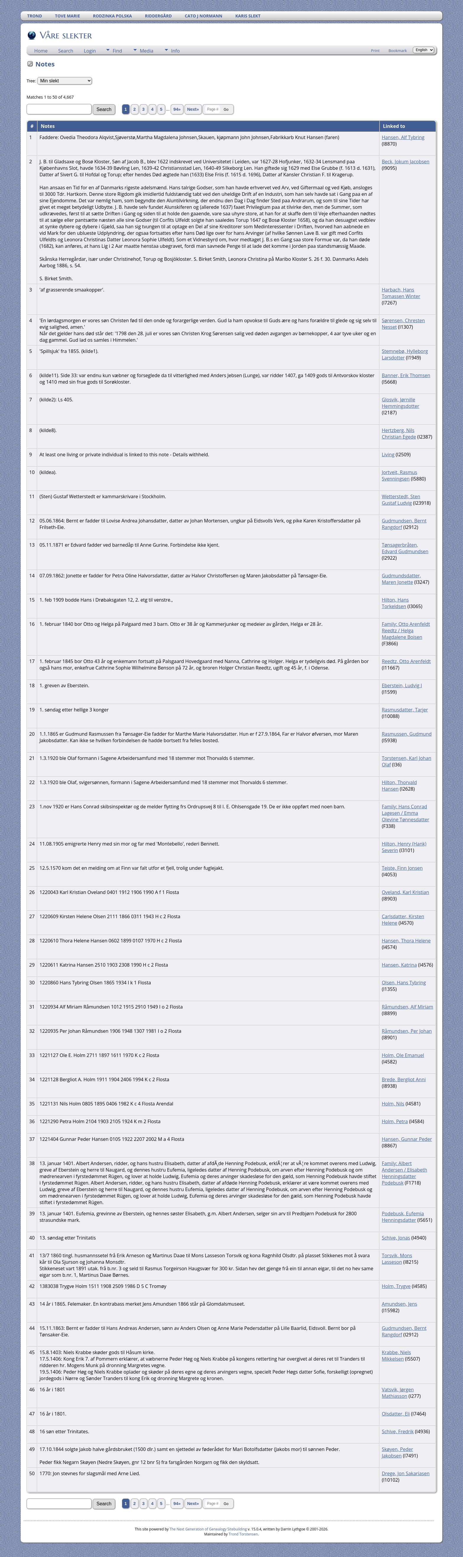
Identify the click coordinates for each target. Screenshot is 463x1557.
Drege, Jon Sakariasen (406, 1473)
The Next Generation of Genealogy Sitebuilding (208, 1529)
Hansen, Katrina (399, 965)
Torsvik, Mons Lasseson (397, 1258)
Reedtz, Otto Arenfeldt (406, 661)
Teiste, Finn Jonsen (402, 868)
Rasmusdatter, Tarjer (405, 709)
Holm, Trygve (396, 1286)
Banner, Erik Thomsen (406, 375)
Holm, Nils (393, 1103)
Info (175, 51)
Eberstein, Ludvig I (402, 685)
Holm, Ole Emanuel (403, 1055)
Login (90, 51)
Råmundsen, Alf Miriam (407, 1007)
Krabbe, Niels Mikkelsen (396, 1355)
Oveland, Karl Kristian (405, 892)
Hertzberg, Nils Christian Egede (399, 433)
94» (176, 109)
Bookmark (398, 50)
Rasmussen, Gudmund (407, 734)
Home (41, 51)
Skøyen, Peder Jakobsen (397, 1452)
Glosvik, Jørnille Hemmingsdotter (400, 402)
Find (117, 51)
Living (388, 454)
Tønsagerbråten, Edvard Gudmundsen (405, 548)
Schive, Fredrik (398, 1431)
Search (65, 51)
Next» (193, 109)
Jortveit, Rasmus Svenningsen (399, 475)
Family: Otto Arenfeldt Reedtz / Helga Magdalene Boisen (406, 630)
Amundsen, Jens (399, 1304)
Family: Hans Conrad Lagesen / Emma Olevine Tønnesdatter (405, 813)
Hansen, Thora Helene (406, 940)
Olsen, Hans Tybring (404, 982)
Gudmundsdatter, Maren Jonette (401, 578)
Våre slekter (65, 35)
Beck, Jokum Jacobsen (405, 161)
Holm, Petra (395, 1121)
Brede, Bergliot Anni (404, 1079)
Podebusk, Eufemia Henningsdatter (403, 1216)
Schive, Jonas (396, 1237)
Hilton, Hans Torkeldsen (395, 603)
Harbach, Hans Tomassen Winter (401, 292)
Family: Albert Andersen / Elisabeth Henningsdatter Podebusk (404, 1173)
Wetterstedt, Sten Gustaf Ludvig (401, 499)
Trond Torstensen (243, 1534)
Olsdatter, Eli (396, 1414)
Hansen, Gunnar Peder (407, 1139)
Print (375, 50)
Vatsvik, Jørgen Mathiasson (398, 1392)
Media (146, 51)
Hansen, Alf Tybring (403, 137)
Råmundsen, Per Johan (407, 1031)
